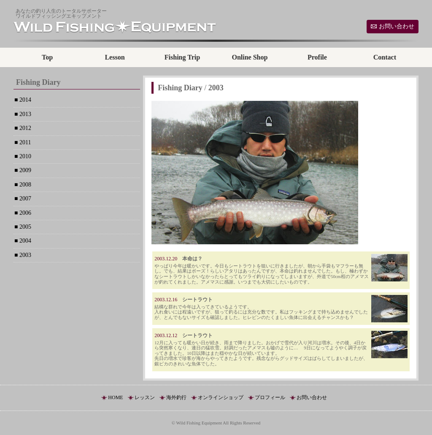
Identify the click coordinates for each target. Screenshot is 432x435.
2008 (24, 184)
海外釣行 (176, 397)
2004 (24, 241)
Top (47, 57)
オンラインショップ (220, 397)
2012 (24, 128)
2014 (24, 100)
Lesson (114, 57)
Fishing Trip (182, 57)
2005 (24, 227)
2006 (24, 213)
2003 (24, 255)
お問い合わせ (396, 26)
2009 (24, 170)
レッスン (145, 397)
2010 (24, 156)
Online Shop (249, 57)
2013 (24, 114)
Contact (384, 57)
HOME (115, 397)
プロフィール (270, 397)
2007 (24, 198)
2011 (24, 142)
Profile (317, 57)
